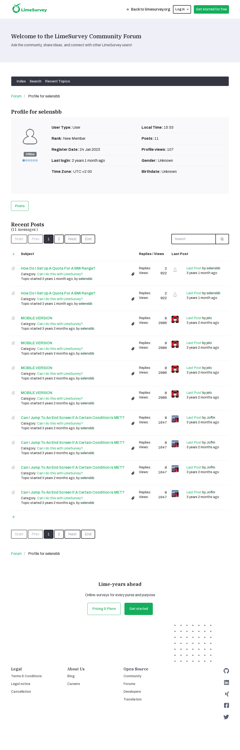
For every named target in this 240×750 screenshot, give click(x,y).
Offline (30, 154)
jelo (209, 318)
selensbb (85, 279)
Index (21, 81)
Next (72, 239)
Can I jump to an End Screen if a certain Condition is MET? (72, 418)
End (88, 239)
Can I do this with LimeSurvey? (60, 274)
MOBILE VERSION (36, 318)
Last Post (194, 268)
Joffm (210, 417)
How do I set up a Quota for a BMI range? (58, 268)
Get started (138, 609)
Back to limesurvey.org (148, 9)
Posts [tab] (20, 206)
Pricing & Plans (104, 609)
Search (35, 81)
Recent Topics (57, 81)
